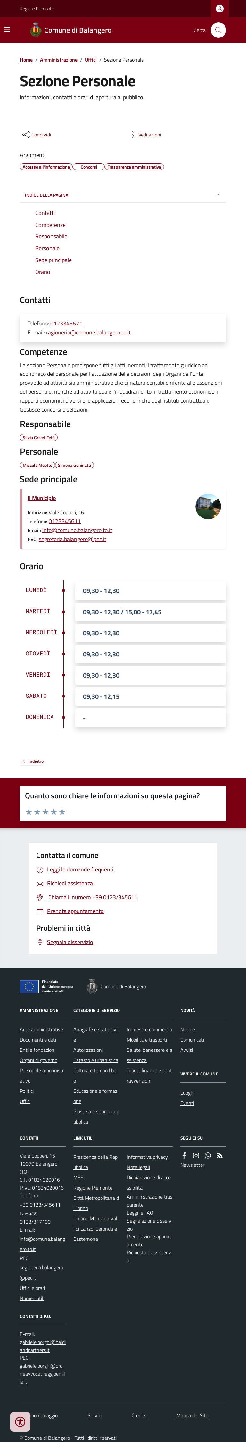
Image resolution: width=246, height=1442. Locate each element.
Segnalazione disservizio (149, 1224)
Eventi (187, 1103)
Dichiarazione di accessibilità (149, 1182)
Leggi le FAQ (140, 1212)
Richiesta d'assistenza (149, 1256)
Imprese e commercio (149, 1029)
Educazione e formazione (95, 1096)
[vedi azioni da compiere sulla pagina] (145, 134)
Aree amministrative (41, 1029)
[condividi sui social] (36, 134)
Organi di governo (38, 1060)
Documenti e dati (38, 1039)
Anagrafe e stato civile (96, 1034)
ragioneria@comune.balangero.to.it (88, 332)
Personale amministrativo (42, 1075)
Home (26, 59)
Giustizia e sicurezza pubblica (96, 1116)
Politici (27, 1091)
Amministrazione (59, 59)
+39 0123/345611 (40, 1204)
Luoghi (187, 1093)
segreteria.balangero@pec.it (72, 539)
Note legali (138, 1167)
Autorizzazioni (88, 1050)
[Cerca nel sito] (216, 30)
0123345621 (66, 323)
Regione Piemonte (37, 8)
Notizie (187, 1029)
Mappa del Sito (192, 1415)
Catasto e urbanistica (95, 1060)
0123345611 (65, 521)
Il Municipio (42, 498)
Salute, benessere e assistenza (149, 1055)
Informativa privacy (147, 1157)
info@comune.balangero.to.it (77, 530)
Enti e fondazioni (37, 1050)
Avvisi (186, 1050)
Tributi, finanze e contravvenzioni (149, 1075)
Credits (139, 1415)
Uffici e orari (32, 1288)
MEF (78, 1177)
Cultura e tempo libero (95, 1075)
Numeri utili (32, 1298)
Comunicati (192, 1039)
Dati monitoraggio (39, 1415)
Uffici (91, 59)
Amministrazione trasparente (149, 1200)
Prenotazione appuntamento (149, 1240)
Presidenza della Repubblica (95, 1162)
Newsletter (192, 1165)
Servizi (95, 1415)
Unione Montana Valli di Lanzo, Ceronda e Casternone (96, 1229)
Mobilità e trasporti (147, 1039)
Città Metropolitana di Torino (96, 1203)
